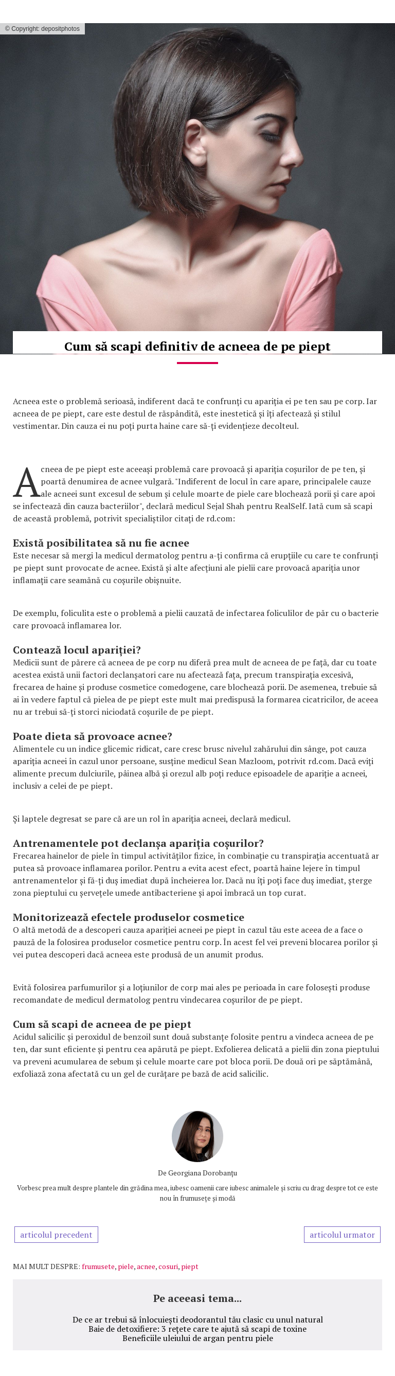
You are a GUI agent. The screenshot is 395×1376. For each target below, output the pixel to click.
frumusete (98, 1266)
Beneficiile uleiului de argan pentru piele (197, 1338)
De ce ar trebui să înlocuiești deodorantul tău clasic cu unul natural (198, 1319)
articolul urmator (342, 1234)
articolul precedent (56, 1234)
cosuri (168, 1266)
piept (190, 1266)
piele (126, 1266)
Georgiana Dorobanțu (202, 1173)
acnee (146, 1266)
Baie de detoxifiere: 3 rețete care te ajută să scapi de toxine (197, 1328)
